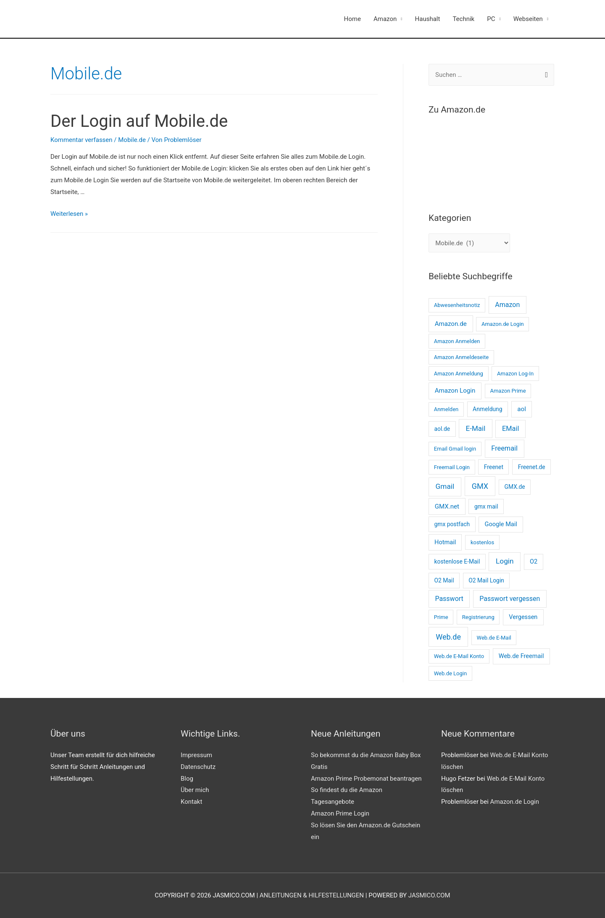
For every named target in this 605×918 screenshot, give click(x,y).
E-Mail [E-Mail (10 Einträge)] (476, 428)
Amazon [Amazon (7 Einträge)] (507, 305)
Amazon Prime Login (340, 813)
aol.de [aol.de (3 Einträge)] (442, 428)
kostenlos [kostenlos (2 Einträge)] (482, 542)
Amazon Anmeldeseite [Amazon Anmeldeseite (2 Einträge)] (461, 357)
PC (491, 19)
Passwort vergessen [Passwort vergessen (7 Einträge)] (509, 599)
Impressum (196, 755)
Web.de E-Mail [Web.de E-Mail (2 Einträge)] (494, 638)
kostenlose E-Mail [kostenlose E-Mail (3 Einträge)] (457, 561)
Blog (187, 778)
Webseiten (528, 19)
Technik (463, 19)
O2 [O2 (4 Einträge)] (533, 561)
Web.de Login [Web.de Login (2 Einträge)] (450, 673)
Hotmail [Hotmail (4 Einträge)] (445, 542)
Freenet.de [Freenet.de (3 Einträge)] (531, 467)
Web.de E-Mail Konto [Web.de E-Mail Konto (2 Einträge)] (459, 656)
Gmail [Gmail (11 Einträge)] (445, 486)
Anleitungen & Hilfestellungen (312, 895)
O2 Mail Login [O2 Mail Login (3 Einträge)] (486, 580)
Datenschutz (198, 767)
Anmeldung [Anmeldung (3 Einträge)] (487, 409)
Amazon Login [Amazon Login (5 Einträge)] (455, 390)
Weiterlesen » (69, 214)
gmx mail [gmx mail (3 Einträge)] (486, 506)
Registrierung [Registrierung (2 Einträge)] (478, 617)
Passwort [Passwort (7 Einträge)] (449, 599)
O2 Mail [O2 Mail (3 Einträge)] (444, 580)
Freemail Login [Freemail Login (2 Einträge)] (452, 467)
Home (352, 19)
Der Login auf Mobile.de (139, 121)
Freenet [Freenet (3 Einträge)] (493, 467)
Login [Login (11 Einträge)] (505, 561)
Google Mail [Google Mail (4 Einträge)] (501, 524)
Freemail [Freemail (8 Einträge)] (504, 448)
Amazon (385, 19)
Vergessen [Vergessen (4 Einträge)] (523, 617)
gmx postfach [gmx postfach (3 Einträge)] (452, 524)
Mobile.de (132, 140)
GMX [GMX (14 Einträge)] (480, 486)
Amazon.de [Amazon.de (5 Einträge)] (451, 324)
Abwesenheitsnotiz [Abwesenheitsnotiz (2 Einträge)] (457, 305)
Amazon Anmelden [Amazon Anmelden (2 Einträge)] (457, 341)
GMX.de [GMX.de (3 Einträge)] (515, 486)
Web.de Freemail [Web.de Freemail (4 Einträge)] (521, 656)
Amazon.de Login (514, 801)
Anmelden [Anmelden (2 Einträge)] (446, 409)
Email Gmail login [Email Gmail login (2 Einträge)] (455, 449)
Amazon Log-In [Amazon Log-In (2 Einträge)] (515, 373)
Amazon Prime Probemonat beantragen (366, 778)
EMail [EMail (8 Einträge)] (510, 429)
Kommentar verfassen (81, 140)
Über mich (195, 790)
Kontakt (192, 801)
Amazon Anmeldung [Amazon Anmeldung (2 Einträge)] (458, 373)
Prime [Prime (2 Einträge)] (441, 617)
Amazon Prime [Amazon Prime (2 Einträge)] (508, 391)
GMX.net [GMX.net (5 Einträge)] (447, 506)
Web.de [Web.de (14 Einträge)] (448, 636)
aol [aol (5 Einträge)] (521, 409)
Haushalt (427, 19)
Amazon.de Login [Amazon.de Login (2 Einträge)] (502, 324)
